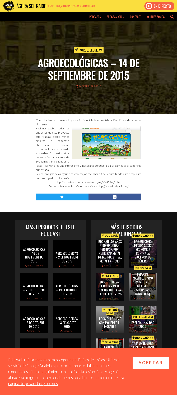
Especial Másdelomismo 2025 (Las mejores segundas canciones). (143, 284)
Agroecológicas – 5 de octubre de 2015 (34, 322)
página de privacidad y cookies (33, 383)
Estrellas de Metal (143, 316)
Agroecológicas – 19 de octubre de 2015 (67, 289)
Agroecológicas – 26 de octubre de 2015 (34, 289)
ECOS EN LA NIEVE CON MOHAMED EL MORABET (110, 322)
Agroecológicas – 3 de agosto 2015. (67, 322)
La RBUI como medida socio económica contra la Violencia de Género (143, 251)
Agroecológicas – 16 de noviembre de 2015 (34, 255)
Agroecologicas (91, 50)
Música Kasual (143, 268)
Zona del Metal (110, 276)
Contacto (135, 17)
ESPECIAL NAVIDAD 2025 (142, 324)
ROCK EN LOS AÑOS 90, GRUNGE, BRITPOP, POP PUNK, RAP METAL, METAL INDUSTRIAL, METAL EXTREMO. (110, 251)
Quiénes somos (156, 17)
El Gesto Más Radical (110, 311)
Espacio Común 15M (142, 235)
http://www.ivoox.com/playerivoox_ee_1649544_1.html (88, 182)
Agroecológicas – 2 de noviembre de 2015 (66, 257)
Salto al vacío (110, 235)
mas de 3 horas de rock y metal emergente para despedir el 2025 (110, 287)
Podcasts (95, 17)
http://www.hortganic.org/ (113, 186)
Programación (115, 17)
